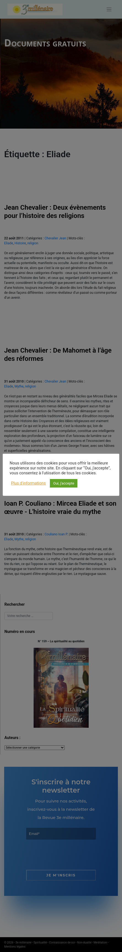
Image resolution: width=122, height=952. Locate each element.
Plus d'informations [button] (28, 483)
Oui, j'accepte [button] (63, 483)
